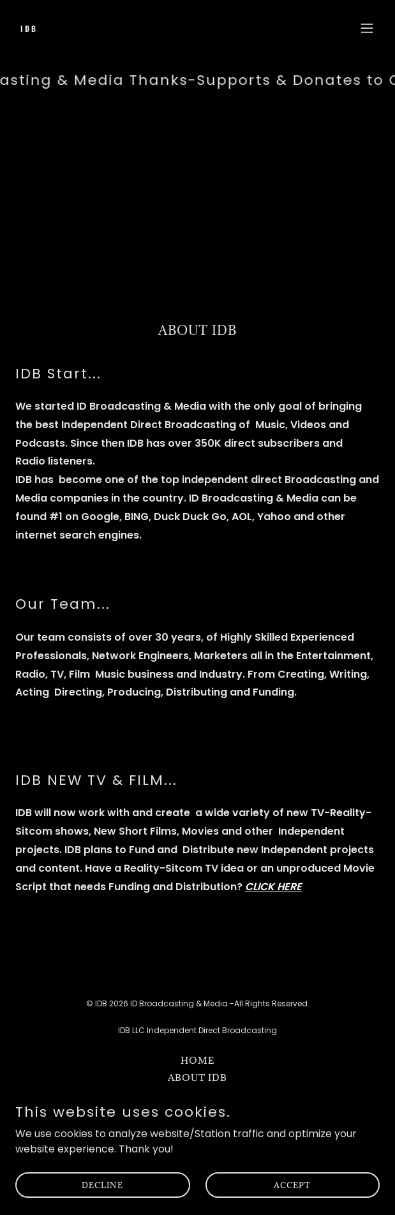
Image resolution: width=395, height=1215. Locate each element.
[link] (142, 28)
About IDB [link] (197, 1077)
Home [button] (198, 1060)
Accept (292, 1202)
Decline (102, 1202)
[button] (367, 28)
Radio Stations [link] (197, 1095)
